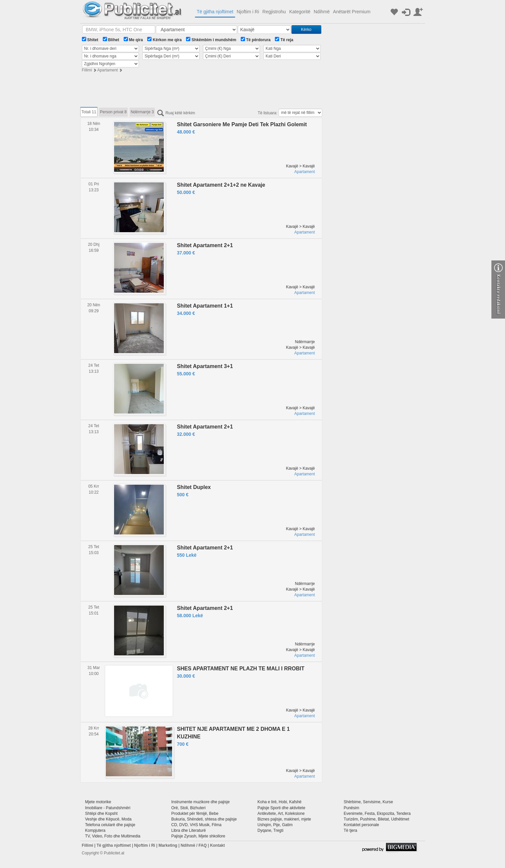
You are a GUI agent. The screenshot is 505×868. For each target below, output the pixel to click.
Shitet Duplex (194, 487)
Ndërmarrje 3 (142, 112)
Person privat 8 (113, 112)
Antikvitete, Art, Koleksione (281, 813)
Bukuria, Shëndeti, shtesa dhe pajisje (204, 819)
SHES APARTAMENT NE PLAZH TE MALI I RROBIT (241, 668)
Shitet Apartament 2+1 (205, 245)
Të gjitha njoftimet (215, 11)
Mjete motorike (98, 802)
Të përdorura (256, 39)
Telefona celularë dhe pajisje (110, 824)
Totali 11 (89, 112)
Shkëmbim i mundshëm (211, 39)
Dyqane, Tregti (271, 830)
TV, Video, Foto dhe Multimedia (113, 836)
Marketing (167, 845)
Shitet (90, 39)
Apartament (107, 70)
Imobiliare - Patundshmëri (108, 808)
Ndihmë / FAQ (194, 845)
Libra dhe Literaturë (188, 830)
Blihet (111, 39)
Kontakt (217, 845)
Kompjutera (95, 830)
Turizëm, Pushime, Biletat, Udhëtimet (377, 819)
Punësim (351, 808)
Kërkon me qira (164, 39)
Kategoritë (299, 11)
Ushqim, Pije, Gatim (275, 824)
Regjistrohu (274, 11)
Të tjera (350, 830)
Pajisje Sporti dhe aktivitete (281, 808)
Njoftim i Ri (248, 11)
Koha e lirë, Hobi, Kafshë (280, 802)
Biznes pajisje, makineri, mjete (284, 819)
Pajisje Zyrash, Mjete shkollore (198, 836)
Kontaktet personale (361, 824)
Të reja (284, 39)
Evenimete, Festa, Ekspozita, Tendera (377, 813)
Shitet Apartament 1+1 (205, 306)
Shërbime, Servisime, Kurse (368, 802)
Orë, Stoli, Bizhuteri (188, 808)
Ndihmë (322, 11)
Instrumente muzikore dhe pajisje (200, 802)
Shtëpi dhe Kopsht (101, 813)
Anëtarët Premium (351, 11)
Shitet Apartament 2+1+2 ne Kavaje (221, 185)
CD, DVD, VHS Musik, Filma (196, 824)
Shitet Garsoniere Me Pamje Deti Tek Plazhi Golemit (242, 124)
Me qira (133, 39)
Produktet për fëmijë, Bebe (195, 813)
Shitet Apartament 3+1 (205, 366)
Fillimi (87, 70)
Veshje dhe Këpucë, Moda (108, 819)
